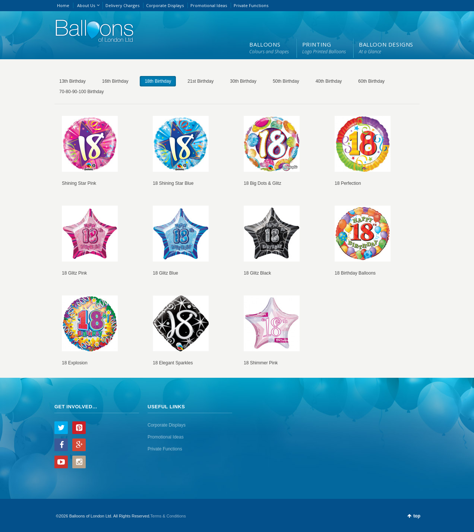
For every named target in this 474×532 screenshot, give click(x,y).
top (416, 516)
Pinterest (79, 427)
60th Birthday (371, 81)
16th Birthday (115, 81)
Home (63, 5)
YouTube (61, 462)
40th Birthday (329, 81)
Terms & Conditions (168, 516)
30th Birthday (243, 81)
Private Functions (251, 5)
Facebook (61, 444)
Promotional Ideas (208, 5)
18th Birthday (158, 81)
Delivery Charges (122, 5)
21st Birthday (200, 81)
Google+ (79, 444)
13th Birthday (72, 81)
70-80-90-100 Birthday (81, 91)
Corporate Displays (165, 5)
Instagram (79, 462)
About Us (86, 5)
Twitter (61, 427)
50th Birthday (286, 81)
